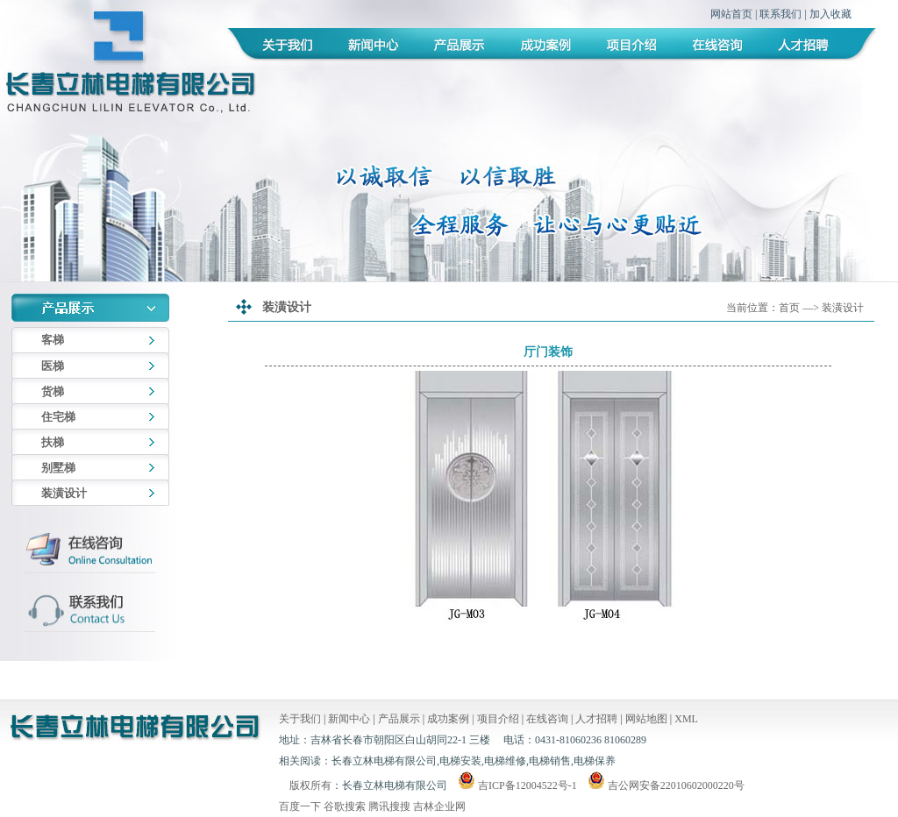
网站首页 (731, 14)
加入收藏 (830, 14)
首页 (789, 308)
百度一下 (300, 806)
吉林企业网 (439, 806)
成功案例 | (451, 719)
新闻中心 (349, 719)
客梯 (52, 339)
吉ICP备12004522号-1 (527, 785)
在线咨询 (547, 719)
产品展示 (399, 719)
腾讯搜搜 (389, 806)
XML (686, 719)
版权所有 (310, 785)
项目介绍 (498, 719)
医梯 (52, 366)
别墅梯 (58, 467)
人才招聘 (596, 719)
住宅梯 (58, 416)
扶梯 (52, 442)
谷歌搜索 (345, 806)
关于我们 (300, 719)
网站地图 (646, 719)
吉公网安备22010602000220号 (665, 785)
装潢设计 (64, 493)
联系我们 (780, 14)
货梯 (52, 391)
